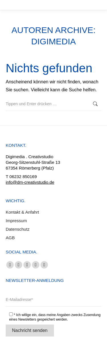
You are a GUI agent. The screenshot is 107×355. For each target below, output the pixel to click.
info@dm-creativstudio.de (30, 182)
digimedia (53, 41)
